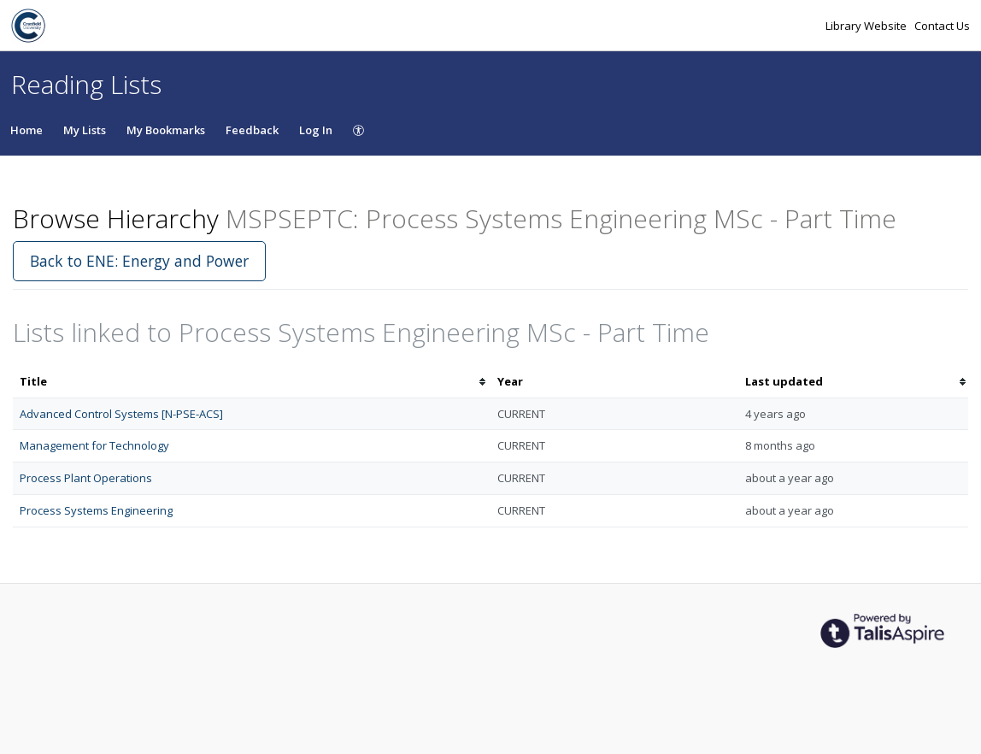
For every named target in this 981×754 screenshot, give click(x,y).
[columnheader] (251, 382)
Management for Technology (94, 445)
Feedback (252, 130)
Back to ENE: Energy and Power (139, 260)
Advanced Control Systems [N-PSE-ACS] (121, 413)
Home (26, 130)
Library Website (867, 25)
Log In (315, 130)
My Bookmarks (165, 130)
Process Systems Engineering (96, 510)
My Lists (84, 130)
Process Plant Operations (86, 478)
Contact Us (942, 25)
